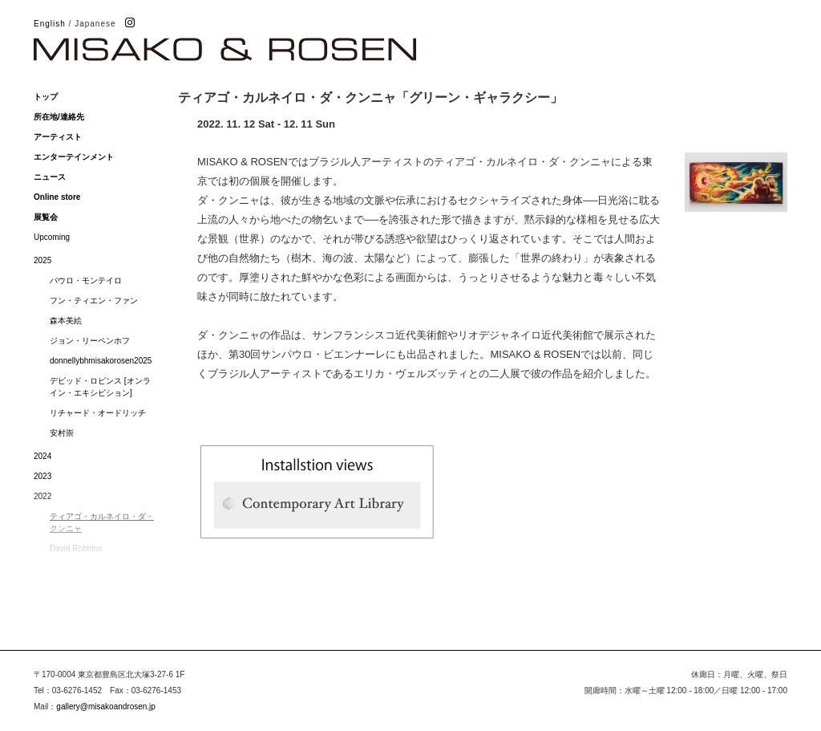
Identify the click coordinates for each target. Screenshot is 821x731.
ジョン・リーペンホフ (90, 340)
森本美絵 (66, 320)
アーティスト (58, 136)
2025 (42, 260)
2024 (42, 456)
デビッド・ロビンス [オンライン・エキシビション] (100, 386)
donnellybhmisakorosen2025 (101, 360)
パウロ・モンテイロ (86, 280)
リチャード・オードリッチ (98, 412)
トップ (46, 96)
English (50, 23)
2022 (42, 496)
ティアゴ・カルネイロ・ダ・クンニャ (102, 522)
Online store (57, 197)
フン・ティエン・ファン (94, 300)
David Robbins (76, 548)
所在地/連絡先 (59, 116)
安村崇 (62, 432)
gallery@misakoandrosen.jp (106, 706)
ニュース (50, 177)
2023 (42, 476)
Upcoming (52, 237)
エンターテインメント (74, 156)
